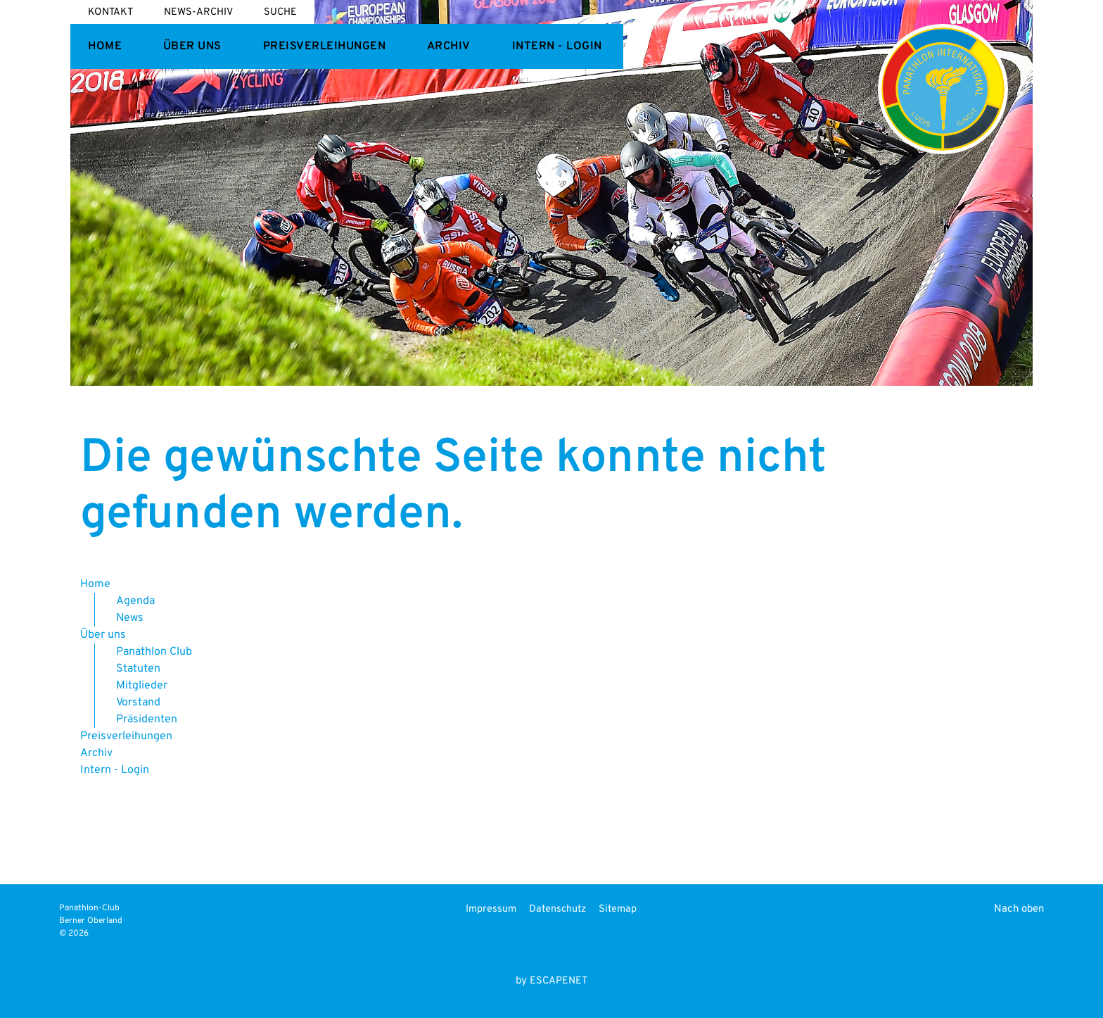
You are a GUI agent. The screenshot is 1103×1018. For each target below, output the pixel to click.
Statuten (138, 669)
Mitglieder (141, 686)
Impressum (491, 909)
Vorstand (138, 703)
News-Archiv (198, 12)
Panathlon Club (154, 652)
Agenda (135, 601)
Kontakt (110, 12)
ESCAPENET (558, 981)
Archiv (449, 46)
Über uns (192, 46)
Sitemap (618, 909)
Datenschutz (557, 909)
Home (105, 46)
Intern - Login (557, 46)
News (130, 618)
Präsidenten (146, 719)
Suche (280, 12)
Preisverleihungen (324, 46)
